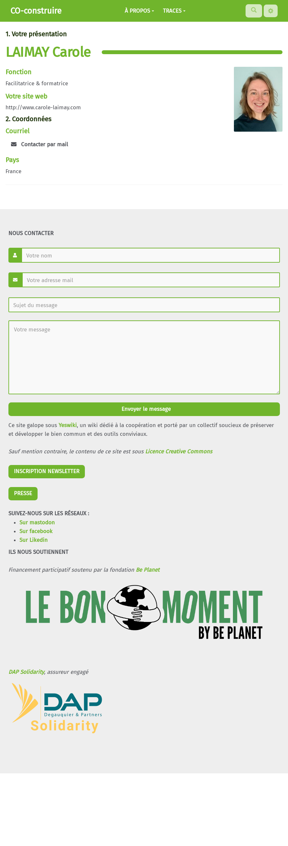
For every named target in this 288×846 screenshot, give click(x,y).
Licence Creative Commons (178, 451)
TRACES (174, 10)
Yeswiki (68, 425)
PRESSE (23, 493)
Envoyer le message (145, 409)
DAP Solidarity (26, 672)
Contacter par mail (39, 144)
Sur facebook (35, 531)
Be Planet (147, 569)
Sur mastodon (37, 522)
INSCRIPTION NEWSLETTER (46, 471)
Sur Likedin (33, 540)
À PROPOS (139, 10)
